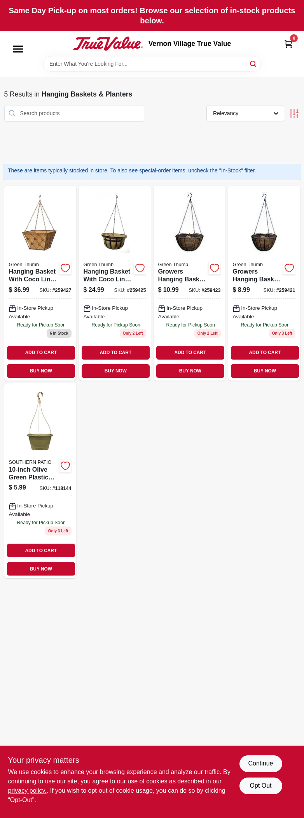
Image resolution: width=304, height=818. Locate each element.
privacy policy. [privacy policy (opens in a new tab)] (27, 790)
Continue (260, 763)
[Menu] (18, 49)
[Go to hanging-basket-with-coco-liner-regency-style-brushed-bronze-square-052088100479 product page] (40, 283)
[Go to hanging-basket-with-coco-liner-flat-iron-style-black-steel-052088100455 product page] (115, 283)
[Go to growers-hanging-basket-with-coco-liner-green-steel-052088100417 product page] (264, 283)
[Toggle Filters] (294, 113)
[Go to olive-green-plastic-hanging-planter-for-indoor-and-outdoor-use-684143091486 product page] (40, 480)
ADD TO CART (41, 352)
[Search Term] (152, 64)
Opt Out (260, 785)
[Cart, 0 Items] (288, 44)
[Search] (253, 63)
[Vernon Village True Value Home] (108, 44)
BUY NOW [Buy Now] (41, 371)
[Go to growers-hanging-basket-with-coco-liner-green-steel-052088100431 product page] (189, 283)
